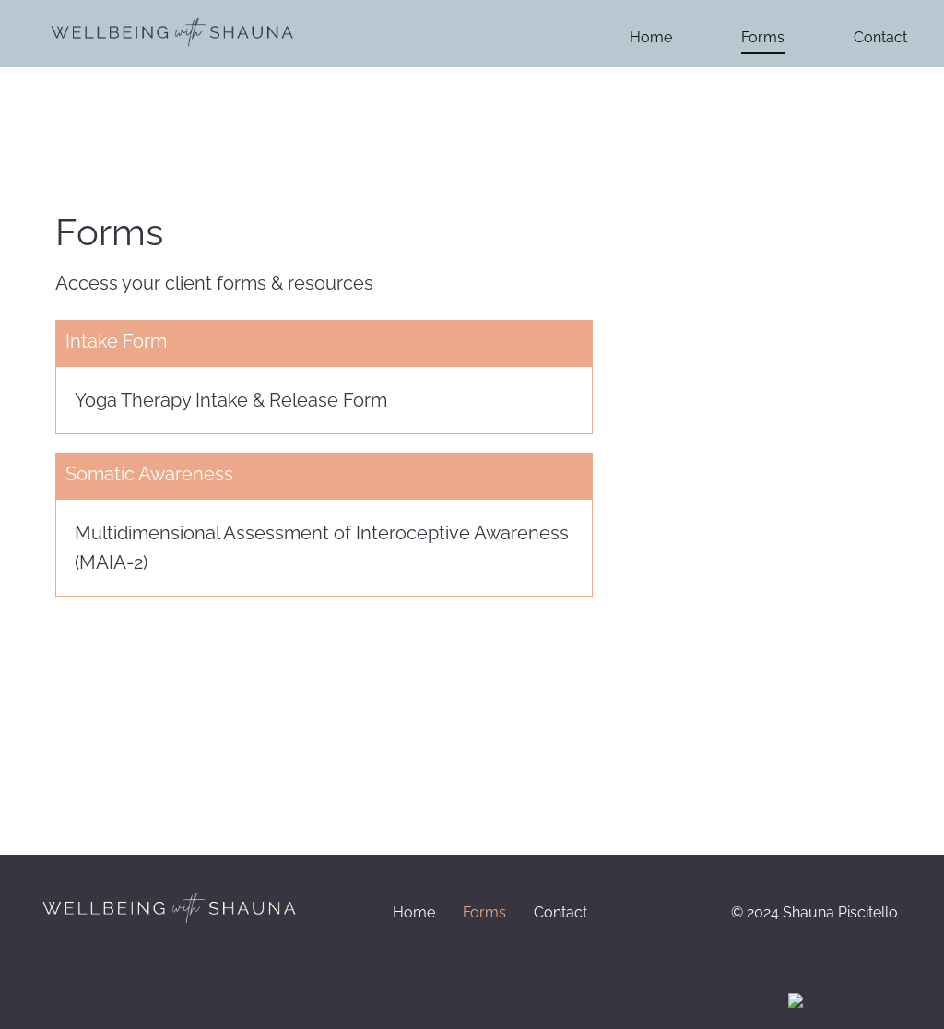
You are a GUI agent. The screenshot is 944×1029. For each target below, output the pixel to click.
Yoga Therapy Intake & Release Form (231, 400)
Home (651, 38)
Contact (880, 38)
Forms (763, 38)
